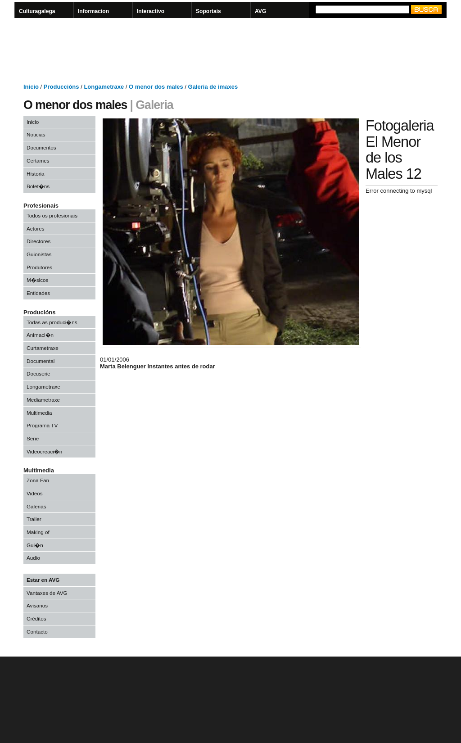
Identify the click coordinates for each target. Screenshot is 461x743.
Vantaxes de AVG (47, 593)
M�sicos (37, 280)
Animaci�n (40, 335)
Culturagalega (37, 11)
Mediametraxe (43, 400)
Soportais (208, 11)
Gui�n (35, 545)
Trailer (34, 519)
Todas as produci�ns (52, 322)
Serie (33, 438)
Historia (36, 174)
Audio (33, 558)
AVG (260, 11)
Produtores (39, 267)
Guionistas (39, 254)
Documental (40, 361)
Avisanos (37, 605)
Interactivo (150, 11)
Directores (38, 241)
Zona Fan (38, 480)
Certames (38, 160)
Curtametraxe (43, 348)
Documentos (41, 147)
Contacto (37, 631)
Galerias (36, 506)
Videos (35, 493)
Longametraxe (43, 387)
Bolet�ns (38, 186)
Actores (36, 228)
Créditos (36, 618)
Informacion (93, 11)
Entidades (38, 293)
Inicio (33, 122)
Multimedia (39, 413)
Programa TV (42, 425)
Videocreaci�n (44, 451)
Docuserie (38, 373)
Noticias (36, 134)
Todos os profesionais (52, 215)
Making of (38, 532)
